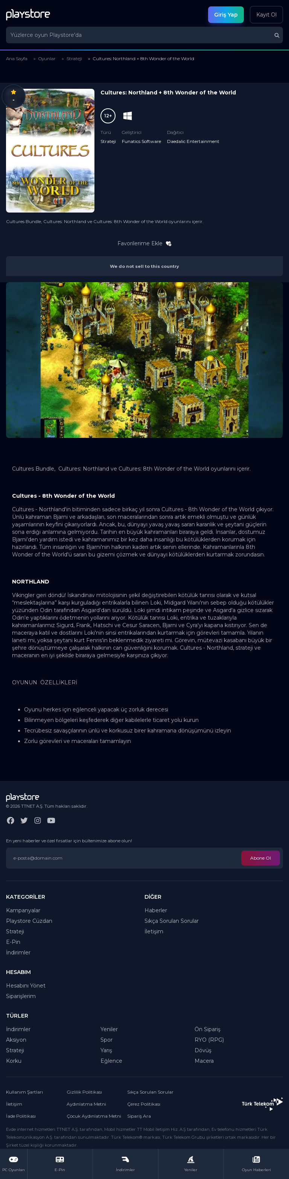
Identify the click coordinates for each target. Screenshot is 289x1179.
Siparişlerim (21, 996)
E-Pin (13, 942)
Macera (204, 1060)
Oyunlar (47, 58)
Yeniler (109, 1029)
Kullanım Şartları (24, 1092)
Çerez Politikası (143, 1104)
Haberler (155, 910)
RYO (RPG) (209, 1039)
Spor (106, 1039)
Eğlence (111, 1060)
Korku (13, 1060)
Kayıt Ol (266, 14)
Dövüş (203, 1050)
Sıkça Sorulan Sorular (171, 921)
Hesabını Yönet (26, 985)
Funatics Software (141, 141)
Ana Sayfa (16, 58)
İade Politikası (21, 1116)
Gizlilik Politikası (84, 1092)
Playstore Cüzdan (29, 921)
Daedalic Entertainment (193, 141)
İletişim (153, 931)
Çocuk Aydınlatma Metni (94, 1116)
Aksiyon (16, 1039)
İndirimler (18, 952)
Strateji (74, 58)
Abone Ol (260, 858)
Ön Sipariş (208, 1029)
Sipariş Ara (139, 1116)
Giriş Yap (226, 14)
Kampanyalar (23, 910)
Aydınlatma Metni (86, 1104)
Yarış (106, 1050)
